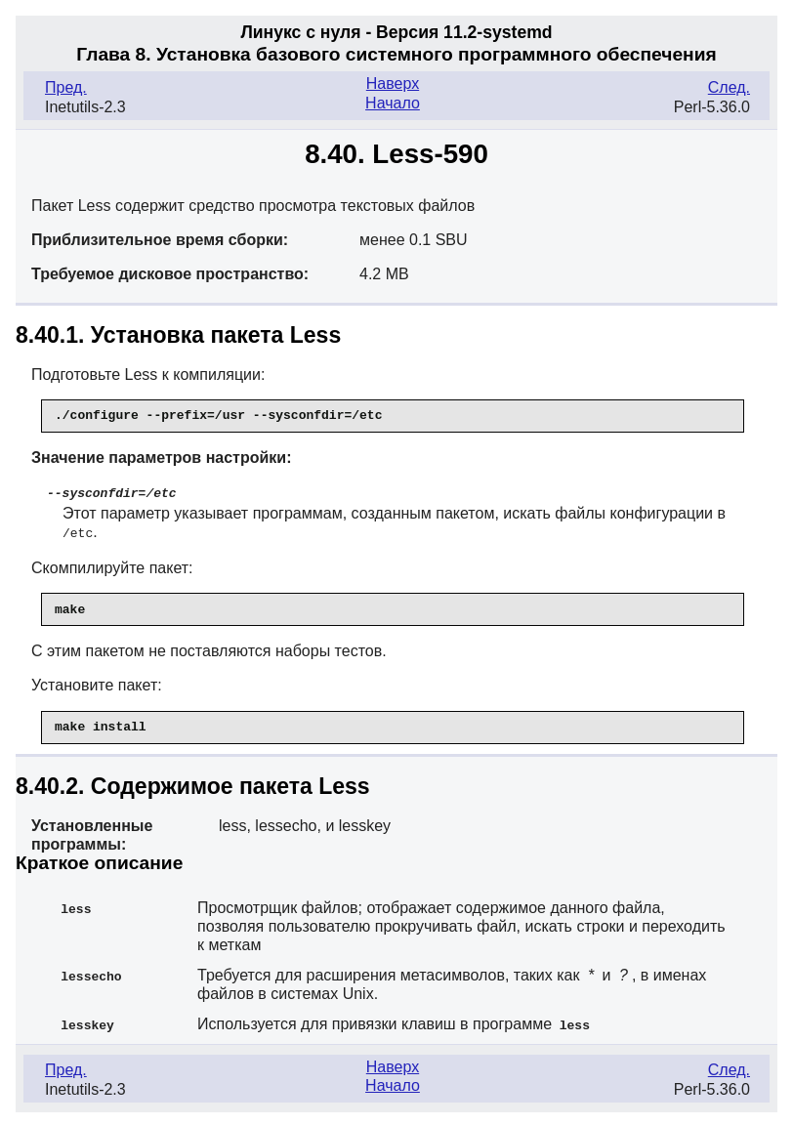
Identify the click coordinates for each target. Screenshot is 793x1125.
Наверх (392, 83)
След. (729, 87)
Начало (392, 103)
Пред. (66, 87)
